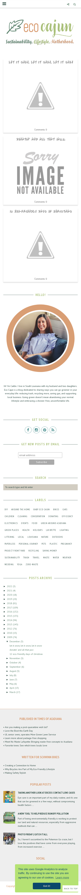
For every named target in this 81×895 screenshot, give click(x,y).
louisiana (33, 537)
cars (65, 509)
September (15, 666)
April (12, 687)
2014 (10, 620)
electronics (11, 523)
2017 (10, 607)
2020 (10, 594)
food (34, 523)
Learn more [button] (62, 877)
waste (46, 557)
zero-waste (32, 564)
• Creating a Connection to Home (19, 765)
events (24, 523)
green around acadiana (53, 523)
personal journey (28, 543)
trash (26, 557)
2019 (10, 599)
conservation (38, 516)
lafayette (51, 530)
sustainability (12, 557)
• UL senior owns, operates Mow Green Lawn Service (29, 734)
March (13, 692)
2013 (10, 624)
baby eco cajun (41, 509)
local (21, 537)
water (56, 557)
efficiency (67, 516)
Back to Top (71, 888)
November (15, 658)
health (26, 530)
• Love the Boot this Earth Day (18, 730)
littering (10, 537)
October (14, 662)
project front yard (15, 550)
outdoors (57, 537)
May (12, 683)
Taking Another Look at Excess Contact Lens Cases (46, 792)
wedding (9, 564)
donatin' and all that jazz (40, 139)
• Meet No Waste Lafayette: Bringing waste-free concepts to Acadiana (37, 741)
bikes (56, 509)
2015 (10, 615)
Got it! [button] (46, 886)
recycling (34, 550)
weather (67, 557)
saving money (50, 550)
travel (36, 557)
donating (53, 516)
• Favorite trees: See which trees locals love (25, 745)
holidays (37, 530)
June (12, 679)
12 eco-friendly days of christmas (41, 211)
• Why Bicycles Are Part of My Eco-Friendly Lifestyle (29, 769)
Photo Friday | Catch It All (33, 834)
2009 (10, 637)
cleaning (22, 516)
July (12, 675)
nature (45, 537)
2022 (10, 586)
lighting (64, 530)
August (13, 671)
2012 (10, 628)
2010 (10, 632)
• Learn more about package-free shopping (24, 738)
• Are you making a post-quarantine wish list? (25, 727)
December (15, 641)
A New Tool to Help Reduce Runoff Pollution (43, 813)
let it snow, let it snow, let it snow (40, 62)
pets (44, 543)
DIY (6, 509)
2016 (10, 611)
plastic (53, 543)
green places (12, 530)
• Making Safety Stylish (14, 772)
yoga (19, 564)
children (9, 516)
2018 (10, 603)
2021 (10, 590)
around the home (20, 509)
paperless (10, 543)
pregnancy (66, 543)
